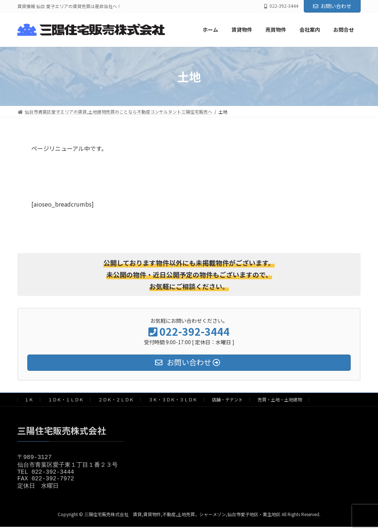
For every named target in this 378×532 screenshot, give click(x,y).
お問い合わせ (332, 6)
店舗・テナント (227, 399)
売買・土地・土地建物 (280, 399)
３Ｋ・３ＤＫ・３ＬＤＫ (172, 399)
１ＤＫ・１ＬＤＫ (65, 399)
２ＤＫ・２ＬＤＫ (116, 399)
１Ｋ (28, 399)
